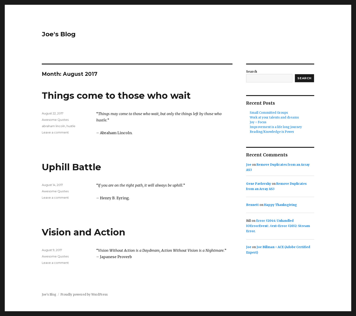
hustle (71, 126)
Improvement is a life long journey (276, 127)
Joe (248, 165)
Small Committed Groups (269, 113)
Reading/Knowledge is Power (272, 132)
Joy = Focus (258, 122)
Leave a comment (55, 132)
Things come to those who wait (116, 95)
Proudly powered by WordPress (84, 294)
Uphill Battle (71, 167)
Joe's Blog (59, 34)
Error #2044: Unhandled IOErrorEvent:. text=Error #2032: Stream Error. (278, 226)
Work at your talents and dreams (274, 117)
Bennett (252, 205)
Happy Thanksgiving (280, 205)
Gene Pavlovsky (258, 184)
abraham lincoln (53, 126)
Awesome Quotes (55, 119)
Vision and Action (83, 232)
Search (251, 72)
